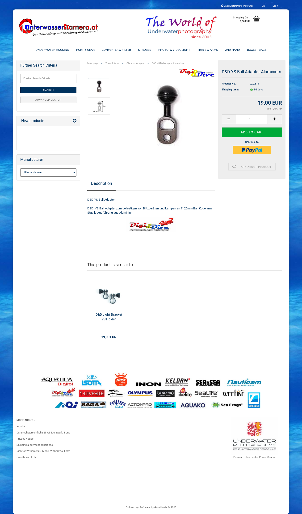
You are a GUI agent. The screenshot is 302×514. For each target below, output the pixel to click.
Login (275, 5)
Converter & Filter (116, 49)
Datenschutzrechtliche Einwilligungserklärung (43, 432)
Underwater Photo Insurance (237, 5)
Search (48, 90)
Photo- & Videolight (174, 49)
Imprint (21, 426)
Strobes (144, 49)
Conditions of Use (27, 457)
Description (101, 183)
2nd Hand (232, 49)
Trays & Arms (207, 49)
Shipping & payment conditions (35, 444)
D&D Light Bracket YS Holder (109, 317)
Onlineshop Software (138, 507)
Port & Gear (85, 49)
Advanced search (48, 99)
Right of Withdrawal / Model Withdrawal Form (43, 451)
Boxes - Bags (257, 49)
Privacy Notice (25, 438)
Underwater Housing (52, 49)
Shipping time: (230, 89)
